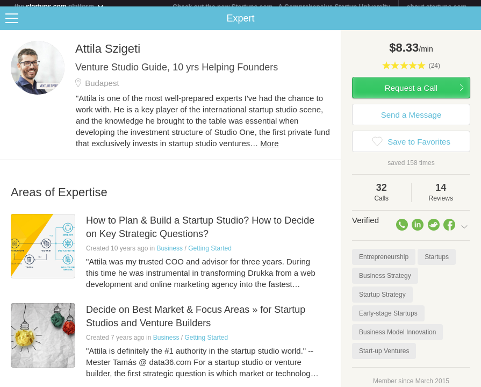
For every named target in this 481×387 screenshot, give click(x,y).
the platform (60, 6)
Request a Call (411, 94)
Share (470, 25)
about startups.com (436, 7)
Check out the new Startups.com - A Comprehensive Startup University (281, 7)
